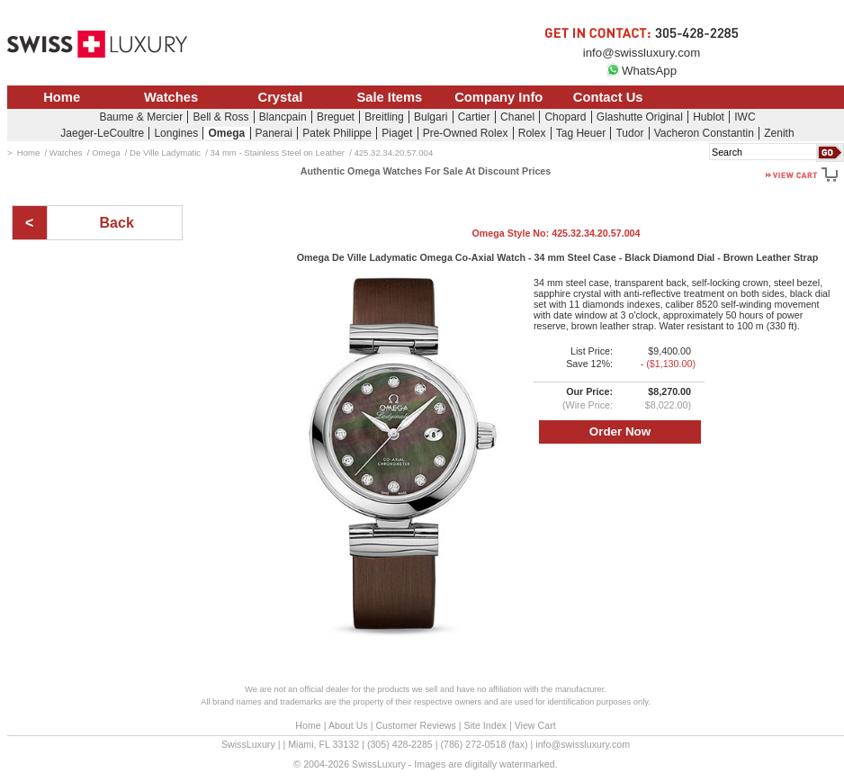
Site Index (485, 725)
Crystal (280, 97)
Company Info (498, 97)
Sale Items (389, 97)
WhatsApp (641, 70)
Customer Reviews (415, 725)
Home (61, 97)
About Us (348, 725)
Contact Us (608, 97)
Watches (171, 97)
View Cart (535, 725)
